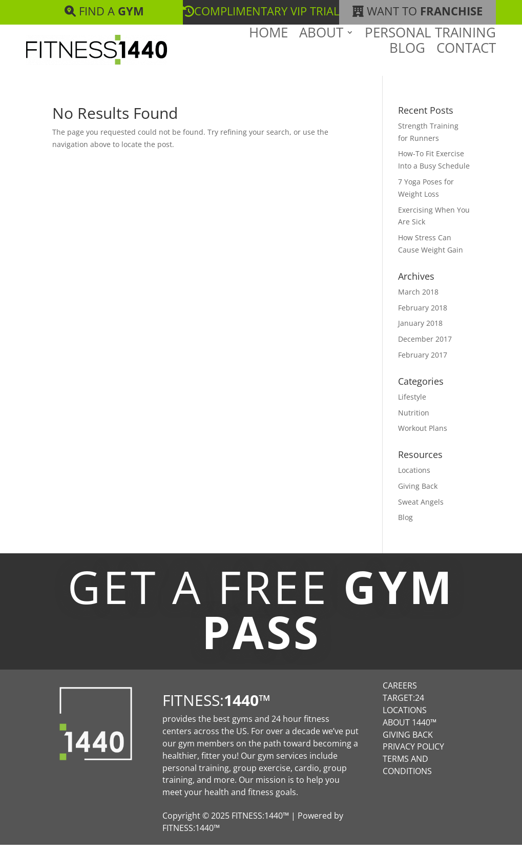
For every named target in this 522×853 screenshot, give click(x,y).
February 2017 (422, 363)
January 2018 (420, 331)
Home (268, 52)
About (321, 52)
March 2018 (418, 300)
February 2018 (422, 316)
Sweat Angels (421, 510)
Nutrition (413, 421)
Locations (414, 478)
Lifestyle (412, 405)
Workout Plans (422, 436)
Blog (407, 67)
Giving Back (417, 494)
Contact (466, 67)
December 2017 (425, 347)
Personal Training (430, 52)
